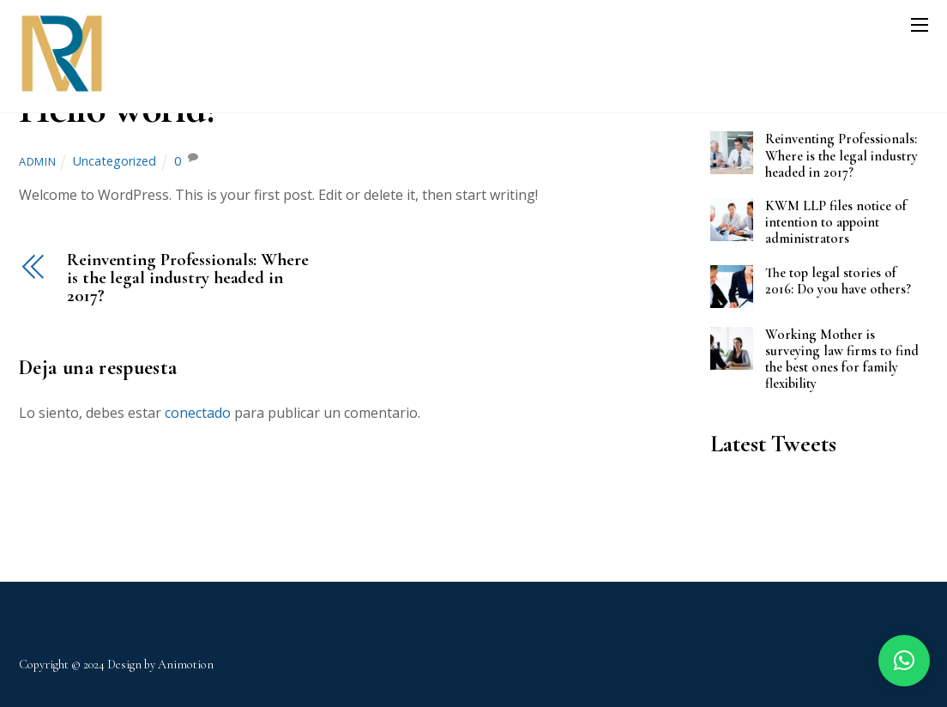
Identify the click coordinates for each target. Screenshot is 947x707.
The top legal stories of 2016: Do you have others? (838, 281)
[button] (904, 660)
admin (37, 161)
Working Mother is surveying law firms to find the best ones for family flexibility (842, 359)
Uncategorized (114, 161)
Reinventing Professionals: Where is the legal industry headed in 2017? (188, 278)
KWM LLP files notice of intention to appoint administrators (836, 222)
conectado (198, 412)
